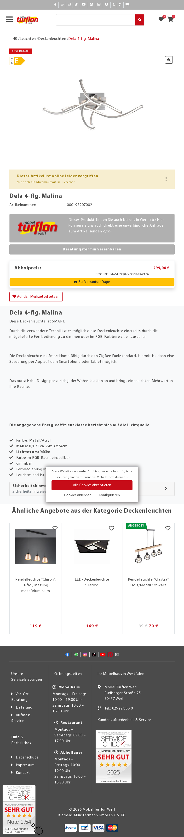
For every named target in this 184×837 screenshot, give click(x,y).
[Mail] (99, 4)
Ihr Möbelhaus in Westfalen (121, 674)
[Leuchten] (28, 39)
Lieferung (24, 708)
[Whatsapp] (62, 4)
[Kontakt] (120, 4)
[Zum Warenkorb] (171, 20)
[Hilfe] (106, 4)
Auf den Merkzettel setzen (35, 296)
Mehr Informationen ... (112, 477)
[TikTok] (76, 4)
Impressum (25, 765)
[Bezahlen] (114, 4)
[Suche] (95, 20)
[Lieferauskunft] (128, 4)
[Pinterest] (91, 4)
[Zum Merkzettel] (162, 20)
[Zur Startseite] (15, 39)
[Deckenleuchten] (52, 39)
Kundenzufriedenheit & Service (124, 720)
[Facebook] (55, 4)
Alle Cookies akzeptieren (92, 485)
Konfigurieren (109, 495)
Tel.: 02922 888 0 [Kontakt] (118, 708)
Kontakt (23, 773)
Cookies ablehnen (78, 495)
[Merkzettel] (55, 529)
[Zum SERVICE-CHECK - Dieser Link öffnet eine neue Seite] (19, 809)
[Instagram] (69, 4)
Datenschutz (27, 757)
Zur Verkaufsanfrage (92, 282)
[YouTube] (84, 4)
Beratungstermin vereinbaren (92, 249)
